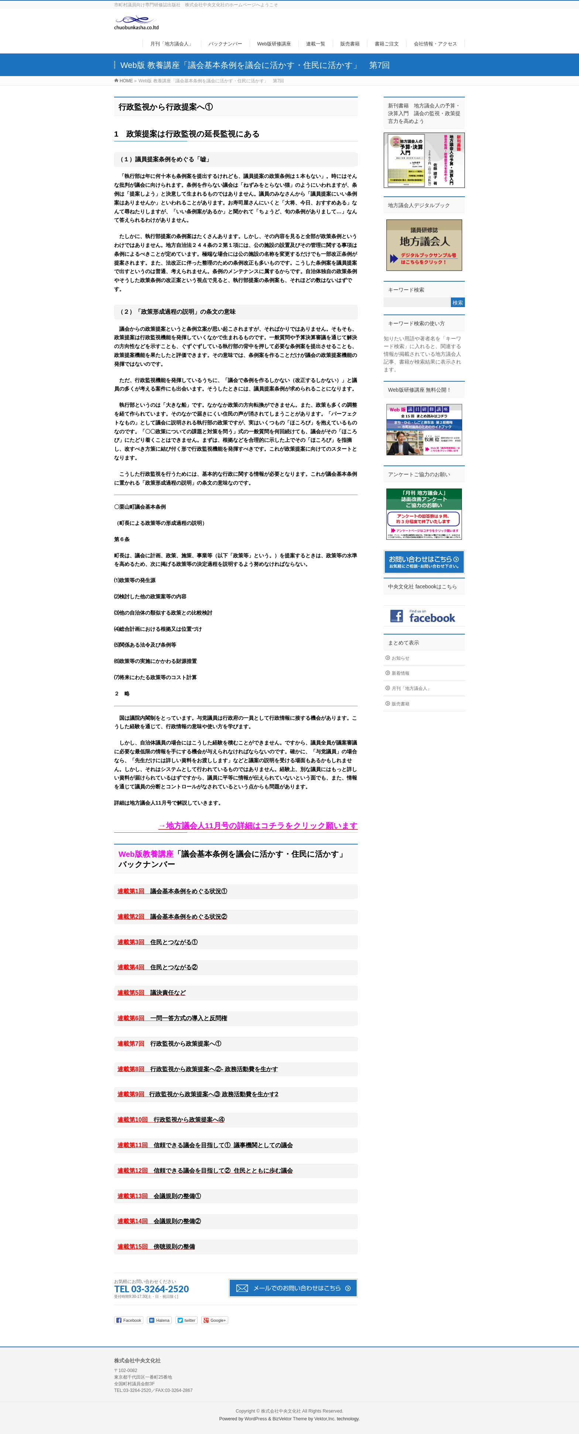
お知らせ (401, 658)
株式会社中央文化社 (281, 1411)
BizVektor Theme (290, 1418)
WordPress (255, 1418)
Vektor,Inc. (325, 1418)
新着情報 (401, 673)
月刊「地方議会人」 (412, 688)
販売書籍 (401, 703)
